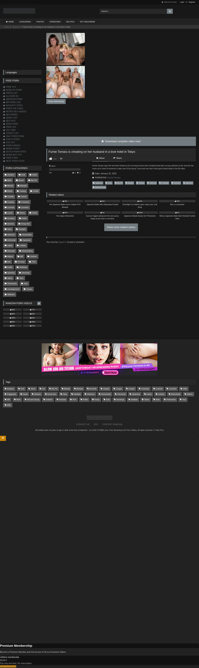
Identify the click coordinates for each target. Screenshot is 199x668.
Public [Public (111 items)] (85, 399)
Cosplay (10, 202)
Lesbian (22, 245)
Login (182, 2)
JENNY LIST (10, 118)
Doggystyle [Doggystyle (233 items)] (11, 394)
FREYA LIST (10, 93)
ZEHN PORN (10, 124)
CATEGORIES (25, 22)
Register (192, 2)
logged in (62, 242)
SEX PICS (70, 22)
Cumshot (176, 183)
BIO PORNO (10, 115)
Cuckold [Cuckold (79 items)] (159, 389)
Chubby (140, 183)
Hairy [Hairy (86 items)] (65, 394)
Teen (21, 278)
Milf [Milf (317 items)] (8, 399)
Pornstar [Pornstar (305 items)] (62, 399)
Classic (24, 196)
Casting (23, 191)
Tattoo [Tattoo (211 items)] (146, 399)
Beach (21, 180)
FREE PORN (10, 158)
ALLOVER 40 (10, 96)
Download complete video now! (121, 141)
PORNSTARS (55, 22)
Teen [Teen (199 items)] (158, 399)
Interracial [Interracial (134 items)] (121, 394)
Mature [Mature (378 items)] (190, 394)
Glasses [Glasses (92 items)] (37, 394)
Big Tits (119, 183)
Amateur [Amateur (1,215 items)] (10, 389)
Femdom (11, 218)
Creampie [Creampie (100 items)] (145, 389)
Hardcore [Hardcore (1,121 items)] (91, 394)
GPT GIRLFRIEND (87, 22)
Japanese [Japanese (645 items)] (136, 394)
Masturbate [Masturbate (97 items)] (175, 394)
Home (7, 27)
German (10, 224)
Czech (10, 213)
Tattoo (9, 278)
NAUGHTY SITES (12, 105)
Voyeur (29, 289)
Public (9, 267)
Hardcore (11, 235)
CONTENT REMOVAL (112, 424)
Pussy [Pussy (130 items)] (97, 399)
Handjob (22, 229)
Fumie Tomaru (114, 178)
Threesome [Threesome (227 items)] (171, 399)
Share (117, 158)
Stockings (26, 273)
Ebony (22, 213)
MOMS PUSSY (11, 148)
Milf (21, 256)
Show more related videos (121, 227)
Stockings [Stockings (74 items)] (120, 399)
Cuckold (10, 207)
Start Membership (8, 666)
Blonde (10, 186)
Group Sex (25, 224)
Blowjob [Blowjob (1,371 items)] (79, 389)
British (9, 191)
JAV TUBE (9, 130)
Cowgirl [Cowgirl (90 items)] (131, 389)
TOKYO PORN (11, 139)
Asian (109, 183)
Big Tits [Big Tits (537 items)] (55, 389)
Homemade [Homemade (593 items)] (106, 394)
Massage (11, 251)
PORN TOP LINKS (13, 108)
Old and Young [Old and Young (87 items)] (33, 399)
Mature (10, 256)
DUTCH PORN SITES (14, 152)
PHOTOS (40, 22)
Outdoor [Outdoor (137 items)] (49, 399)
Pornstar (21, 262)
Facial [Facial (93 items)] (25, 394)
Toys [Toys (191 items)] (184, 399)
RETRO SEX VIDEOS (14, 111)
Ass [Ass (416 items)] (43, 389)
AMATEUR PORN (12, 99)
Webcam (11, 294)
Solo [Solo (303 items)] (108, 399)
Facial (34, 213)
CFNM (35, 191)
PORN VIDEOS (11, 145)
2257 (96, 424)
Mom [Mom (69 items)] (18, 399)
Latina (9, 245)
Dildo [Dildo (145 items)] (185, 389)
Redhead (23, 267)
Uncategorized (13, 289)
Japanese (15, 27)
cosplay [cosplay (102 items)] (106, 389)
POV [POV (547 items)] (74, 399)
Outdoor (33, 256)
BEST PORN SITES (13, 161)
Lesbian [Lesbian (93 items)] (161, 394)
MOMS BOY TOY (12, 155)
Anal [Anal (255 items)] (22, 389)
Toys (26, 284)
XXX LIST (9, 142)
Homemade (26, 235)
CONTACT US (83, 424)
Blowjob (129, 183)
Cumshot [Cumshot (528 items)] (172, 389)
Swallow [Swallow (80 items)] (134, 399)
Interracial (11, 240)
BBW (9, 180)
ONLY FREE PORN (13, 136)
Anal (23, 175)
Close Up (151, 183)
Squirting (11, 273)
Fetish (24, 218)
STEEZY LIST (11, 133)
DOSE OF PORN (12, 90)
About (100, 158)
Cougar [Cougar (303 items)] (119, 389)
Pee (9, 262)
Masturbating (27, 251)
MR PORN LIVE (12, 102)
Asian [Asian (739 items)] (33, 389)
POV (34, 262)
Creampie (163, 183)
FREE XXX (9, 87)
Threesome (12, 284)
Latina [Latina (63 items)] (148, 394)
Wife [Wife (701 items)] (9, 405)
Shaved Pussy (99, 187)
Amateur (10, 175)
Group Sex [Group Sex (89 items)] (51, 394)
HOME (11, 22)
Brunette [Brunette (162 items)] (92, 389)
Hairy (9, 229)
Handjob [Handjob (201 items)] (77, 394)
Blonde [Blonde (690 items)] (67, 389)
